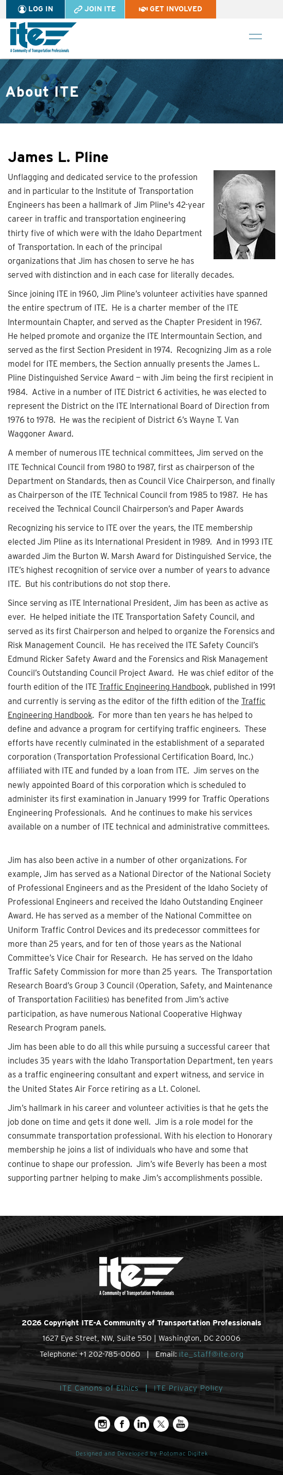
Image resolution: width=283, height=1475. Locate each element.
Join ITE (95, 9)
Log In (35, 9)
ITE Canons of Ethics (99, 1388)
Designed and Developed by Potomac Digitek (142, 1453)
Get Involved (170, 9)
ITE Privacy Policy (188, 1388)
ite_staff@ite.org (211, 1354)
